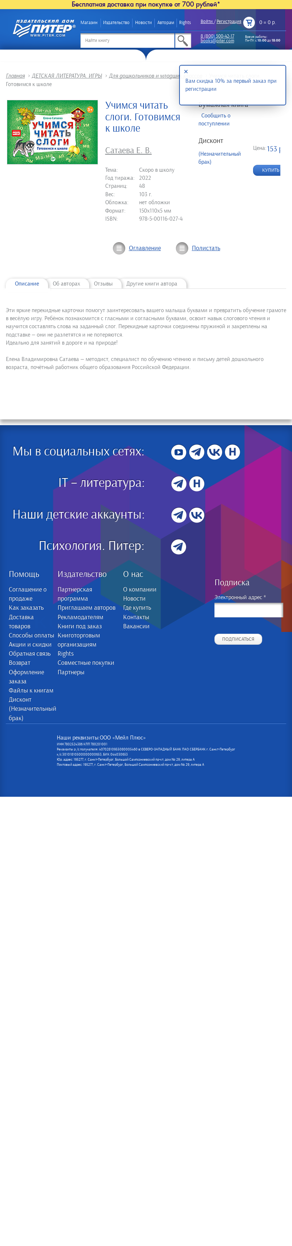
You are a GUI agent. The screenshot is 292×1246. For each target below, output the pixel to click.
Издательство (116, 23)
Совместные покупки (86, 663)
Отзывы (103, 283)
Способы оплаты (31, 635)
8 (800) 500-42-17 (217, 36)
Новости (143, 23)
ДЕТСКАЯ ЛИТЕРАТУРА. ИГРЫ (67, 76)
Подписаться (238, 639)
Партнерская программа (75, 594)
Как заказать (26, 608)
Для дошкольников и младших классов (155, 76)
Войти (207, 21)
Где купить (137, 608)
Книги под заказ (80, 626)
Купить (270, 170)
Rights (185, 23)
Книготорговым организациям (79, 640)
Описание (27, 283)
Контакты (136, 617)
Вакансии (136, 626)
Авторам (165, 23)
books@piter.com (217, 41)
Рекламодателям (80, 617)
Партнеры (71, 672)
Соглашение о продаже (28, 594)
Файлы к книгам (31, 690)
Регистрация (229, 21)
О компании (140, 589)
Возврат (19, 663)
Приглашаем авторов (86, 608)
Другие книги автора (151, 283)
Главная (15, 76)
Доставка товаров (21, 622)
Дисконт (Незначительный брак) (32, 709)
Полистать (206, 248)
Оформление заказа (26, 677)
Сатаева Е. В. (128, 150)
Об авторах (66, 283)
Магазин (89, 23)
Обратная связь (30, 653)
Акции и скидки (30, 644)
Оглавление (145, 248)
